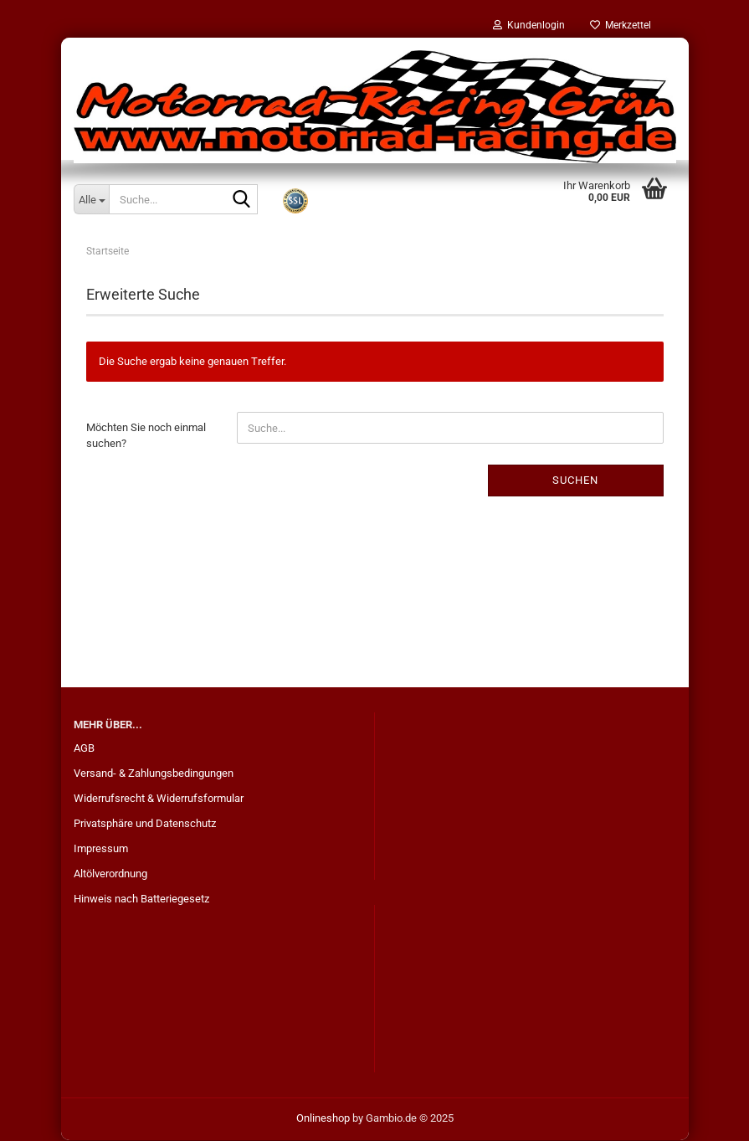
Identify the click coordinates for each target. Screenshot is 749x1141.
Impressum (101, 849)
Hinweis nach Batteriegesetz (141, 899)
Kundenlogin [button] (529, 25)
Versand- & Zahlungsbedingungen (153, 774)
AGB (84, 749)
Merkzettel (620, 25)
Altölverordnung (110, 874)
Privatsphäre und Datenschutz (145, 824)
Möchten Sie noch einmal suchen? (146, 437)
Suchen (575, 481)
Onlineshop (323, 1119)
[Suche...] (91, 199)
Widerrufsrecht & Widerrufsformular (159, 799)
